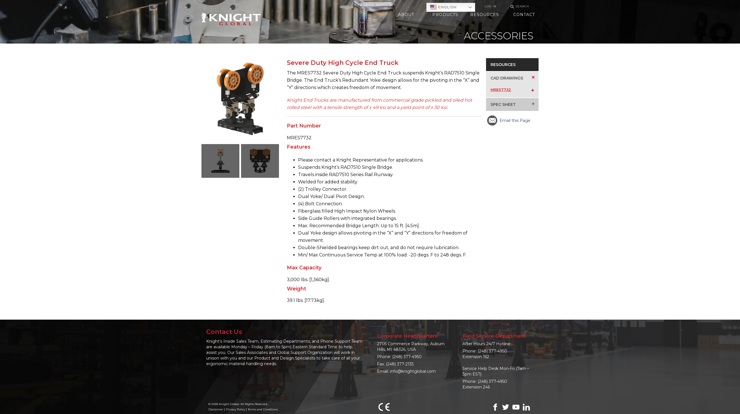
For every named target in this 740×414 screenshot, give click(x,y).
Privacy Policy (235, 409)
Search (519, 6)
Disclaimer (215, 409)
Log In (490, 6)
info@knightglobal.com (413, 371)
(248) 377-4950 (407, 356)
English (443, 7)
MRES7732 (501, 89)
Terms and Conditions (263, 409)
